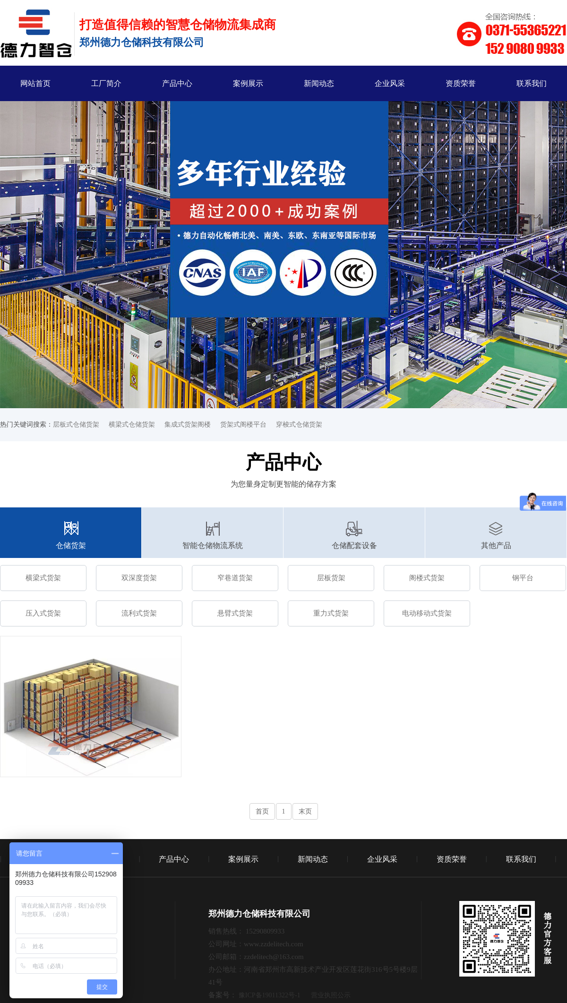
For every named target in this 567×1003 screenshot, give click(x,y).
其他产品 (496, 545)
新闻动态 (319, 83)
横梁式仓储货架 (132, 424)
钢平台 (522, 578)
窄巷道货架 (235, 578)
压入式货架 (43, 613)
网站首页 (35, 83)
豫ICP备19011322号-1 (270, 995)
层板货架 (331, 578)
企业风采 (390, 83)
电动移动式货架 (427, 613)
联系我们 (531, 83)
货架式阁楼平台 (243, 424)
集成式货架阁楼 (187, 424)
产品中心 (177, 83)
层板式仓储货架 (76, 424)
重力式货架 (331, 613)
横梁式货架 (43, 578)
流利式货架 (139, 613)
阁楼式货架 (427, 578)
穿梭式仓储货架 (299, 424)
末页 (305, 811)
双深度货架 (139, 578)
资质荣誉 (461, 83)
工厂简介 (106, 83)
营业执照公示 (331, 995)
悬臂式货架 (235, 613)
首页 (262, 811)
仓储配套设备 (354, 545)
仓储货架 (71, 545)
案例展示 (248, 83)
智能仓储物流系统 (212, 545)
